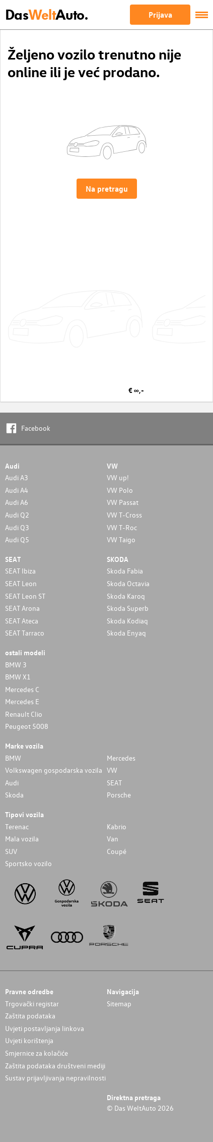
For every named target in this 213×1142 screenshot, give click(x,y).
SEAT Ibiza (20, 571)
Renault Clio (23, 714)
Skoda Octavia (128, 583)
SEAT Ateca (21, 620)
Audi (12, 782)
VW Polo (120, 490)
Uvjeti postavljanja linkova (44, 1028)
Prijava (160, 15)
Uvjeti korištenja (29, 1040)
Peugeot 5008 (26, 726)
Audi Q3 (17, 527)
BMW (13, 758)
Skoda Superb (128, 608)
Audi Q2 (17, 515)
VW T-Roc (122, 527)
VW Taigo (121, 539)
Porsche (119, 795)
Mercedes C (22, 689)
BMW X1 (18, 676)
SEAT (114, 782)
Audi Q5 (17, 539)
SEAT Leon (21, 583)
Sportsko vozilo (28, 863)
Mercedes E (22, 701)
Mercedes (121, 758)
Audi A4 (16, 490)
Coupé (116, 851)
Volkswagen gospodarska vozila (53, 770)
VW (112, 770)
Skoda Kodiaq (127, 620)
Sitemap (119, 1003)
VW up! (118, 477)
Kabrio (116, 826)
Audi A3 (16, 477)
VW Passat (122, 502)
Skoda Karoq (126, 596)
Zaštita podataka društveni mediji (55, 1065)
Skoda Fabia (125, 571)
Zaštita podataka (30, 1015)
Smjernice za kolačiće (36, 1053)
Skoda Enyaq (126, 633)
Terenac (17, 826)
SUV (11, 851)
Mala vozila (22, 838)
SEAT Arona (22, 608)
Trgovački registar (32, 1003)
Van (112, 838)
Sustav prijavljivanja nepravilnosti (55, 1077)
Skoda (14, 795)
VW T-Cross (124, 515)
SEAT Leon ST (25, 596)
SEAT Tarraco (24, 633)
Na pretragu (107, 189)
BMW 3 (16, 664)
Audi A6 (16, 502)
